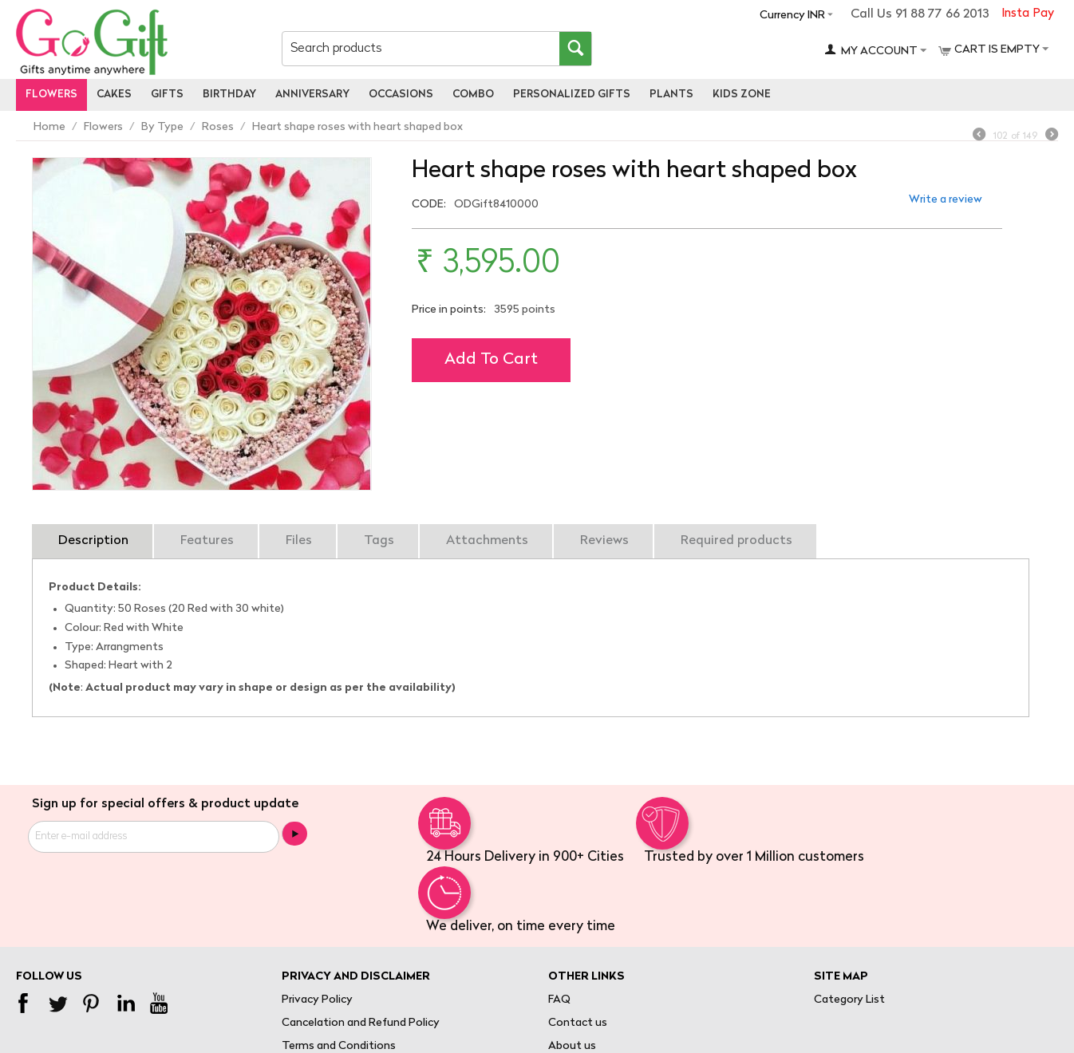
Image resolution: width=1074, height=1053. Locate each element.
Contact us (577, 1023)
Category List (849, 1000)
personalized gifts (571, 94)
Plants (671, 94)
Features (207, 540)
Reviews (604, 540)
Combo (473, 94)
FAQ (559, 1000)
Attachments (487, 540)
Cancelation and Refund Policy (361, 1023)
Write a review (945, 200)
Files (299, 540)
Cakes (114, 94)
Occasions (401, 94)
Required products (736, 540)
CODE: (429, 205)
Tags (379, 540)
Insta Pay (1027, 14)
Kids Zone (742, 94)
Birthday (229, 94)
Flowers (51, 94)
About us (572, 1046)
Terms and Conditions (339, 1046)
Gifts (167, 94)
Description (93, 540)
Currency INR (792, 16)
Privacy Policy (317, 1000)
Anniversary (312, 94)
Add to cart (491, 360)
